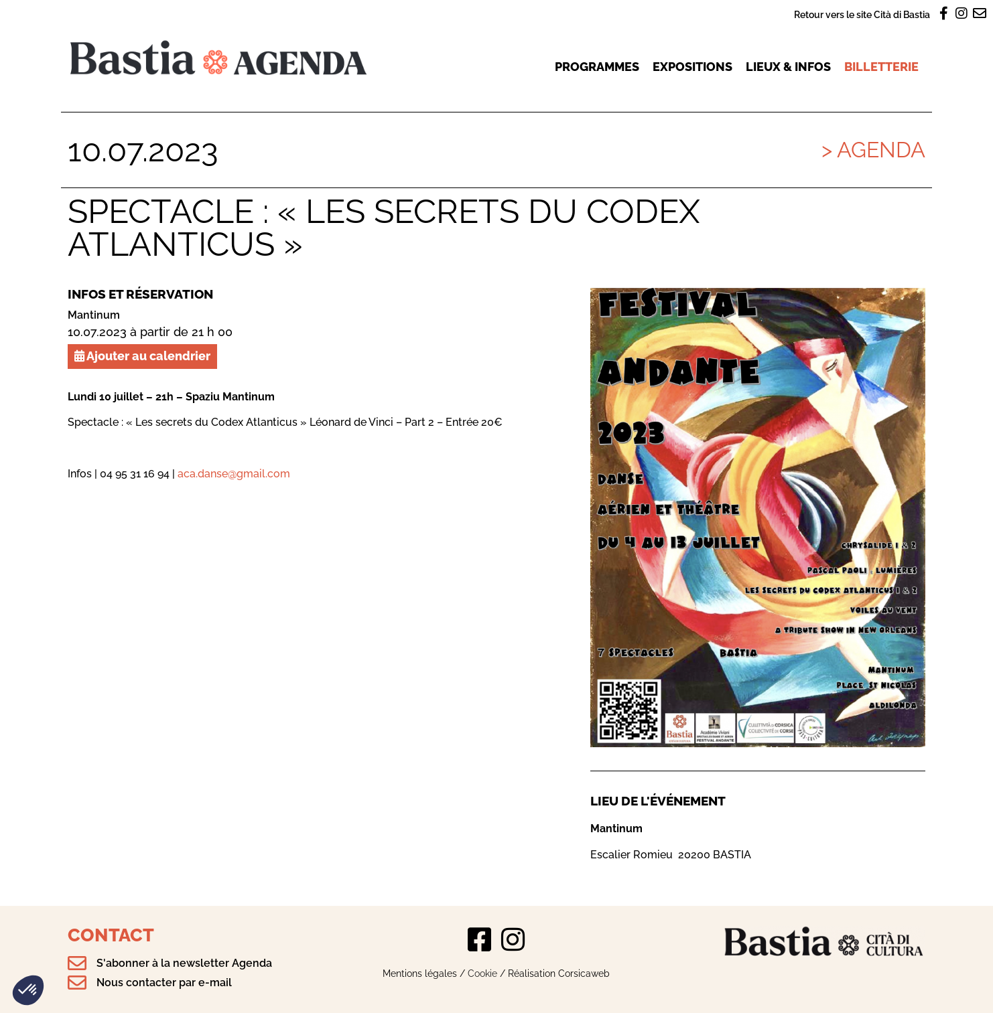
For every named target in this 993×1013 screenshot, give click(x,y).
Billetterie (881, 67)
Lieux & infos (788, 67)
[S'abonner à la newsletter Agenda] (77, 963)
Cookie (482, 973)
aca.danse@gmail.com (234, 473)
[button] (28, 990)
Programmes (597, 67)
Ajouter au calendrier (142, 356)
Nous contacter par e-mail (164, 982)
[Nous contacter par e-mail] (77, 982)
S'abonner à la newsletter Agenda (184, 963)
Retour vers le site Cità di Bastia (862, 14)
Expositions (692, 67)
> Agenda (873, 149)
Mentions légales (420, 973)
